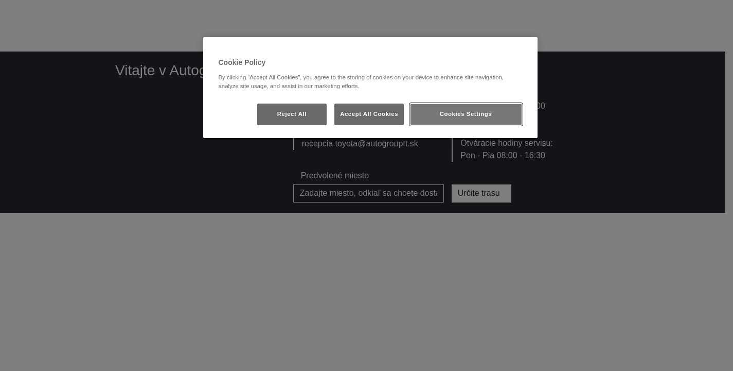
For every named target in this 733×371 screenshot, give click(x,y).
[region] (370, 87)
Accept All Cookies (369, 114)
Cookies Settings (466, 114)
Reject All (292, 114)
